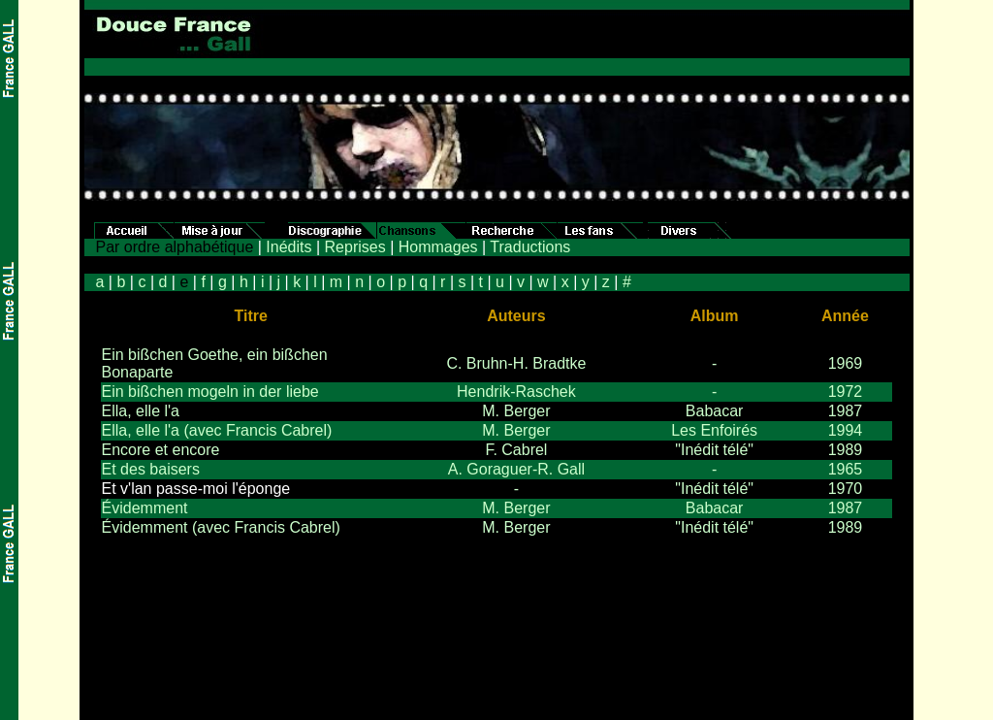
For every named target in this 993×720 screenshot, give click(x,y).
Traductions (530, 247)
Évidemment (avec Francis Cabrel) (221, 527)
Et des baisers (151, 469)
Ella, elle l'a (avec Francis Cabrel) (217, 430)
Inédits (288, 247)
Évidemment (145, 508)
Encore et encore (161, 450)
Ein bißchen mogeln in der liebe (210, 391)
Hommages (438, 247)
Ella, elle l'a (140, 411)
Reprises (355, 247)
